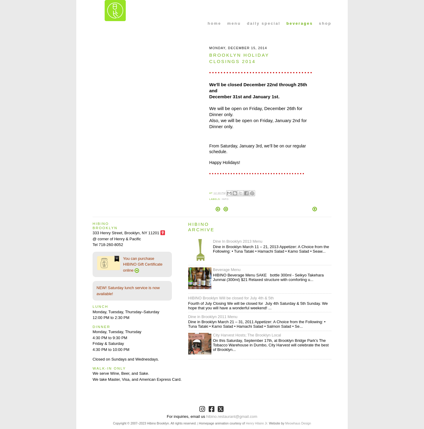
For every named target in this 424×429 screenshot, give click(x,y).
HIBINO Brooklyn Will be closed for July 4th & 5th (231, 298)
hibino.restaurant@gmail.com (231, 416)
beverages (299, 23)
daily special (263, 23)
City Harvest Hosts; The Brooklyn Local (247, 335)
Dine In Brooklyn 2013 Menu (237, 241)
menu (234, 23)
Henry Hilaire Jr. (257, 423)
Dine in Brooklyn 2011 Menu (212, 316)
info (225, 199)
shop (325, 23)
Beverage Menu (227, 269)
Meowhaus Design (298, 423)
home (214, 23)
